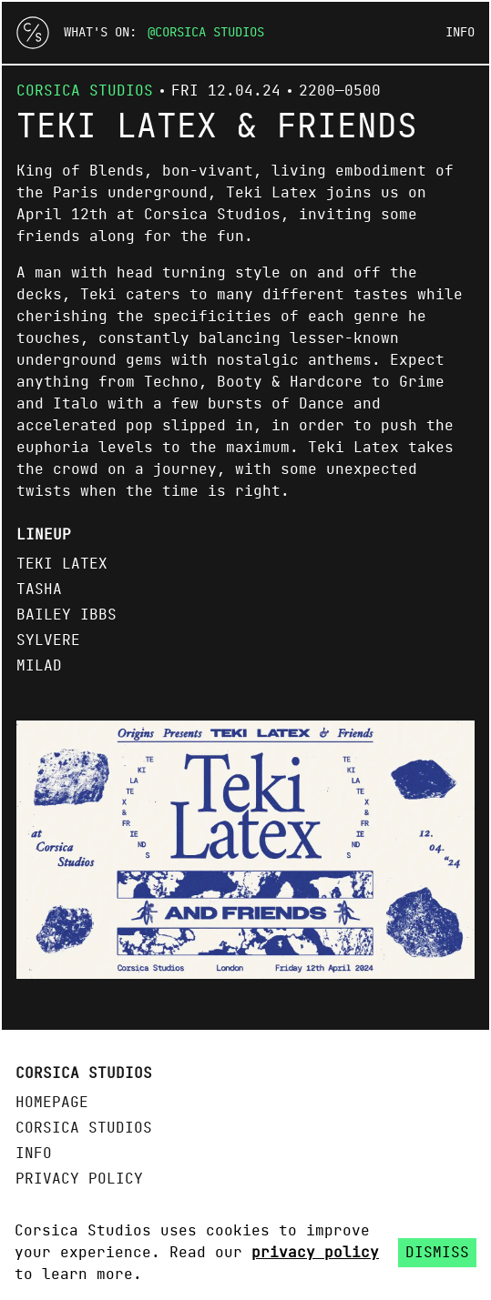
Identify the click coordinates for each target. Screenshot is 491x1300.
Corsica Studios (209, 32)
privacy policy (315, 1252)
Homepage (51, 1102)
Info (460, 32)
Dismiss (437, 1252)
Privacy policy (79, 1179)
